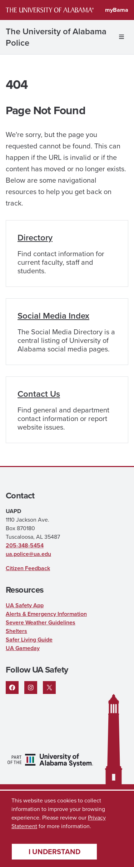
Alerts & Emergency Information (46, 614)
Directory (35, 237)
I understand (54, 851)
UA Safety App (25, 605)
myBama (116, 10)
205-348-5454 (25, 545)
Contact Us (39, 393)
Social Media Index (53, 315)
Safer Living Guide (29, 639)
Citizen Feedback (28, 568)
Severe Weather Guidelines (40, 622)
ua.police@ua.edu (28, 554)
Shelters (16, 631)
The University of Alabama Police (56, 37)
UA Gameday (23, 648)
